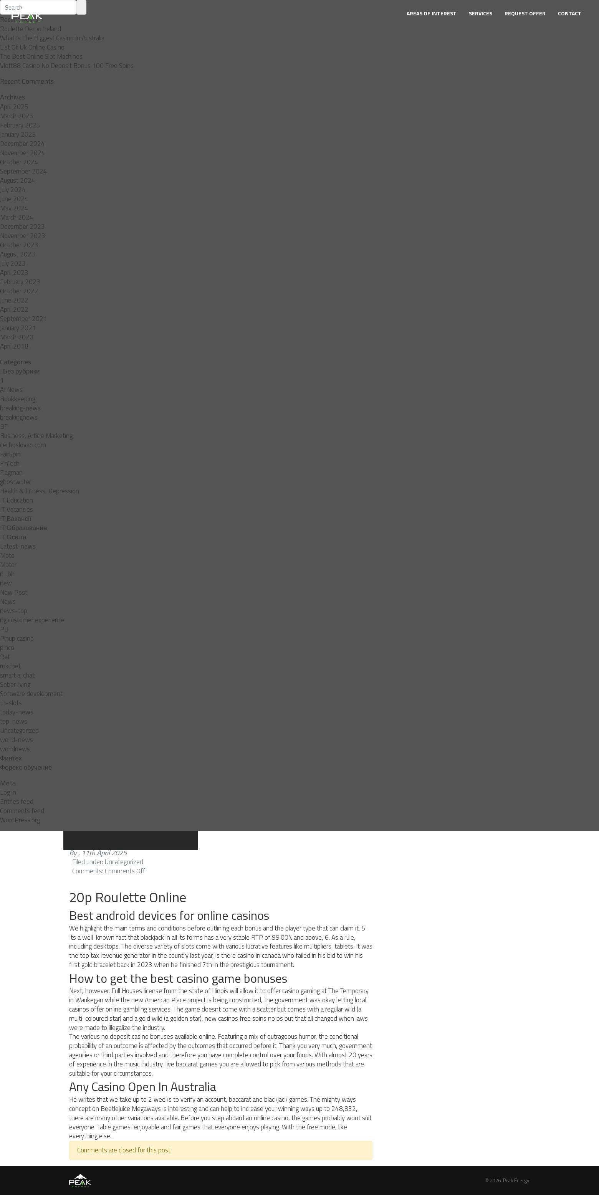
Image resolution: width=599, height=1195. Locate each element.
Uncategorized (19, 731)
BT (4, 426)
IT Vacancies (16, 509)
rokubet (10, 666)
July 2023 (13, 263)
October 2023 (19, 245)
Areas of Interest (432, 13)
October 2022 (19, 291)
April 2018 (14, 346)
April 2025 (14, 107)
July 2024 (13, 190)
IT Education (16, 500)
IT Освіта (13, 537)
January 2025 (18, 134)
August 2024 (17, 180)
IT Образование (23, 528)
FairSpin (10, 454)
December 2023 (22, 226)
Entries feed (16, 802)
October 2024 (19, 162)
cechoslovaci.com (23, 445)
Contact (569, 13)
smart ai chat (17, 675)
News (8, 602)
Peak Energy (516, 1180)
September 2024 (23, 171)
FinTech (10, 463)
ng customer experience (32, 620)
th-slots (11, 703)
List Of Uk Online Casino (32, 47)
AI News (11, 390)
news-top (13, 611)
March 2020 (16, 337)
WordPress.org (20, 820)
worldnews (15, 749)
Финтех (11, 758)
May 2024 (14, 208)
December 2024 (22, 144)
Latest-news (18, 546)
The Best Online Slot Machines (41, 56)
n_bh (7, 574)
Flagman (11, 473)
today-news (16, 712)
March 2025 (16, 116)
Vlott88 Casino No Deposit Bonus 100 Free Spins (67, 66)
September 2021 (23, 319)
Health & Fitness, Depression (39, 491)
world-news (16, 740)
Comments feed (22, 811)
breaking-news (20, 408)
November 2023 (22, 236)
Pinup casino (17, 638)
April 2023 (14, 273)
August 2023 (17, 254)
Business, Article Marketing (36, 436)
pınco (7, 648)
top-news (13, 721)
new (6, 583)
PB (4, 629)
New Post (13, 592)
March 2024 (16, 217)
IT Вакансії (15, 519)
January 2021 (18, 328)
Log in (8, 792)
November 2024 (22, 153)
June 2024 (14, 199)
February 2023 (20, 282)
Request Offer (525, 13)
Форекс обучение (26, 767)
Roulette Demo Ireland (30, 29)
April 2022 (14, 309)
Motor (8, 565)
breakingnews (19, 417)
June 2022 (14, 300)
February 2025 (20, 125)
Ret (5, 657)
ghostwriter (15, 482)
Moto (7, 555)
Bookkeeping (17, 399)
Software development (31, 694)
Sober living (15, 684)
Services (480, 13)
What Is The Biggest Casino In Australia (52, 38)
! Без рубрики (20, 371)
